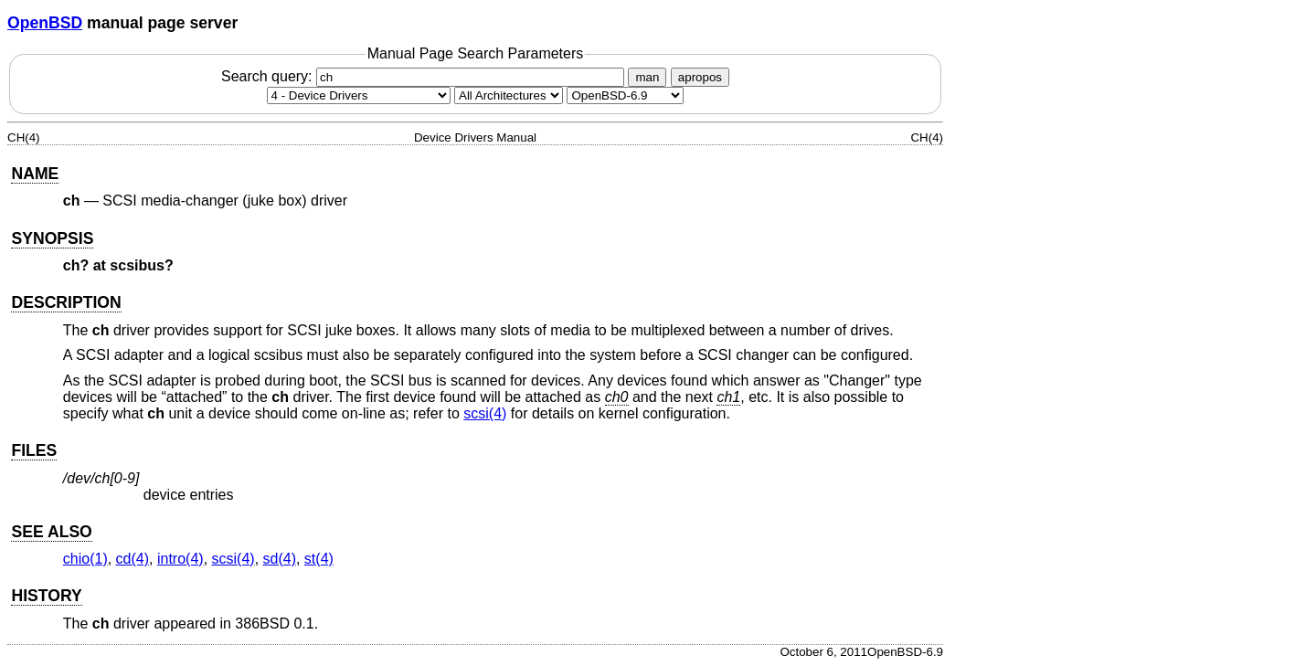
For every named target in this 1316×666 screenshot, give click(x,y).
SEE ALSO (51, 532)
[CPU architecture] (508, 95)
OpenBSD (44, 23)
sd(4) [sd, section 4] (279, 558)
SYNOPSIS (52, 238)
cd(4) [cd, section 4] (132, 558)
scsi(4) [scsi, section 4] (484, 413)
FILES (34, 450)
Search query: (425, 76)
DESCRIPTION (66, 302)
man (647, 77)
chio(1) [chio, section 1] (85, 558)
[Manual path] (625, 95)
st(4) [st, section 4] (319, 558)
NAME (34, 173)
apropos (700, 77)
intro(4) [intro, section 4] (180, 558)
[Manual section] (359, 95)
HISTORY (46, 596)
